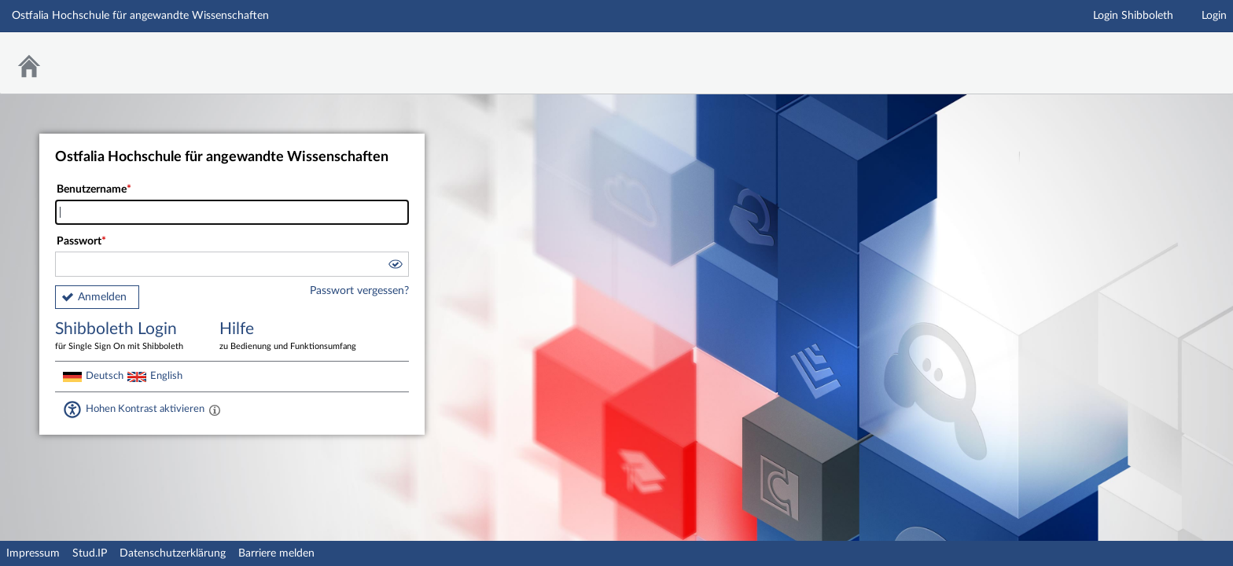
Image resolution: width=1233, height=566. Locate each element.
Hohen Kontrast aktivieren (145, 408)
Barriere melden (276, 553)
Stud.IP (89, 553)
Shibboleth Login (126, 337)
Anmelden (102, 297)
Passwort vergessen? (359, 290)
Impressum (33, 553)
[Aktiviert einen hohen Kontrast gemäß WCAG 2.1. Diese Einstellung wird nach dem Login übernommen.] (214, 409)
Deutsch (104, 375)
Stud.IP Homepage (1172, 53)
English (166, 375)
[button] (394, 266)
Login (1214, 15)
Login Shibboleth (1133, 15)
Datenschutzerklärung (173, 553)
